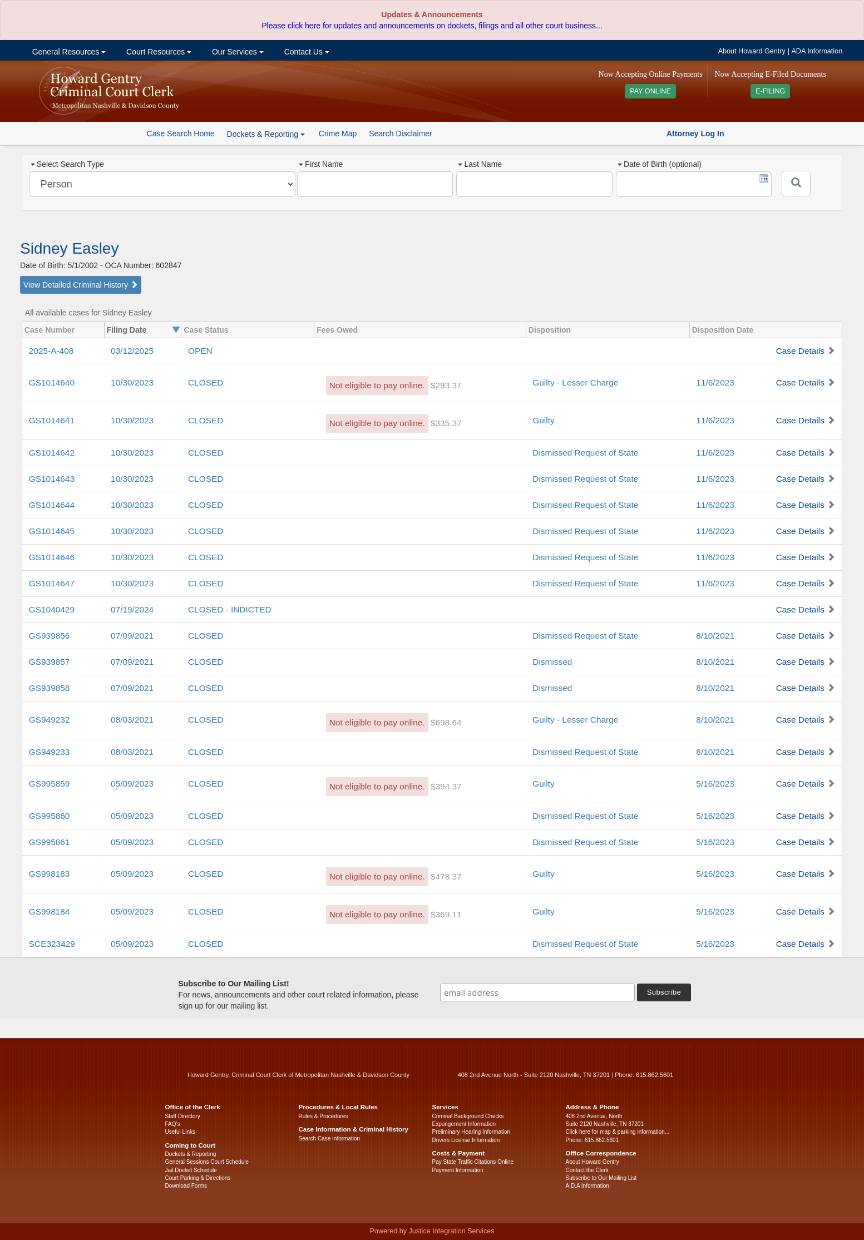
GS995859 (49, 783)
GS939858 (49, 688)
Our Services (237, 51)
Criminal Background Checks (468, 1116)
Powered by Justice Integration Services (431, 1231)
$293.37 (446, 385)
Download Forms (186, 1186)
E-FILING (770, 91)
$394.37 (446, 786)
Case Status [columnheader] (206, 329)
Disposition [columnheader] (550, 329)
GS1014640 (52, 382)
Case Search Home (181, 133)
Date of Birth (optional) (660, 164)
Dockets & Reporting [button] (266, 134)
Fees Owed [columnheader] (337, 329)
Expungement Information (464, 1124)
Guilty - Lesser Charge (575, 382)
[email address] (537, 992)
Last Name (480, 164)
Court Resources (157, 51)
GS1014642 (52, 452)
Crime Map (338, 133)
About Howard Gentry (752, 51)
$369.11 (446, 914)
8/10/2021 (715, 635)
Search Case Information (330, 1138)
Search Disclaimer (400, 133)
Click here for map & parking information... (618, 1132)
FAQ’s (172, 1124)
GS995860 (49, 816)
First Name (321, 164)
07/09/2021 (132, 635)
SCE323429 (52, 943)
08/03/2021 (132, 719)
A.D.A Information (587, 1186)
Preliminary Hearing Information (471, 1132)
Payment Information (457, 1170)
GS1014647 (52, 583)
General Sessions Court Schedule (207, 1162)
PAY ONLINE (650, 91)
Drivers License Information (466, 1140)
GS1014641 (52, 420)
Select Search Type (67, 164)
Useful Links (180, 1132)
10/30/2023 (132, 382)
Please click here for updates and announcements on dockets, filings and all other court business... (431, 25)
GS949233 (49, 752)
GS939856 (49, 635)
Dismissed (552, 661)
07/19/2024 (132, 609)
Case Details (800, 350)
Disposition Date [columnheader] (722, 329)
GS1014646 (52, 557)
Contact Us (305, 51)
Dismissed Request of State (585, 452)
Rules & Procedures (323, 1116)
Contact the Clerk (587, 1170)
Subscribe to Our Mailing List (601, 1178)
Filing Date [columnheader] (127, 329)
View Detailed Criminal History (80, 284)
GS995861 (49, 842)
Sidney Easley (69, 248)
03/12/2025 (132, 350)
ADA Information (816, 51)
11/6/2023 (715, 382)
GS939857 (49, 661)
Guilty (543, 420)
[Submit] (796, 183)
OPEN (200, 350)
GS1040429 (52, 609)
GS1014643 (52, 478)
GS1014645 (52, 531)
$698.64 (446, 722)
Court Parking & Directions (198, 1178)
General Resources (68, 51)
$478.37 (446, 876)
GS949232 (49, 719)
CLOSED (205, 382)
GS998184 (49, 911)
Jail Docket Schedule (191, 1170)
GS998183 (49, 873)
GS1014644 (52, 505)
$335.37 (446, 423)
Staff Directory (182, 1116)
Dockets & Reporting (190, 1154)
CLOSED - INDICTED (229, 609)
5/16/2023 (715, 783)
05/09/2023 (132, 783)
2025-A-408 (51, 350)
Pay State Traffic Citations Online (473, 1162)
